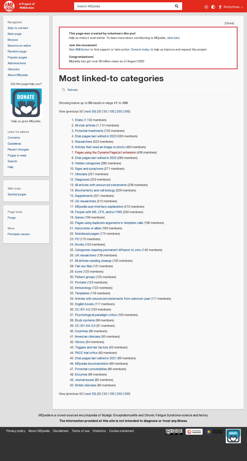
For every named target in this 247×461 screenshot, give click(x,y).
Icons (78, 271)
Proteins (80, 282)
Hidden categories (87, 163)
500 (126, 111)
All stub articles (85, 125)
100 (111, 111)
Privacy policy (15, 431)
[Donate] (26, 101)
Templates (82, 293)
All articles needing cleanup (93, 261)
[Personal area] (231, 6)
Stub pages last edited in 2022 (96, 158)
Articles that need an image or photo (100, 147)
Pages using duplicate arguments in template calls (109, 223)
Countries (81, 331)
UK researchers (85, 255)
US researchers (85, 201)
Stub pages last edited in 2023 (96, 136)
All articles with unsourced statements (101, 185)
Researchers (83, 141)
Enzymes (81, 374)
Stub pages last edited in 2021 (96, 358)
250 (119, 111)
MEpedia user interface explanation (99, 206)
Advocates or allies (88, 228)
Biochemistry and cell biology (95, 190)
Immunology (83, 288)
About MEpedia (39, 431)
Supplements (84, 196)
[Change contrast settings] (213, 7)
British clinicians (85, 385)
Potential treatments (89, 131)
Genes (79, 217)
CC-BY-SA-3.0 (85, 326)
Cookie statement (121, 431)
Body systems (85, 320)
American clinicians (88, 336)
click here (173, 38)
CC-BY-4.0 (82, 309)
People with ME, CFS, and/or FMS (98, 212)
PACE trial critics (86, 353)
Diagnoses (82, 179)
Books (79, 244)
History (80, 342)
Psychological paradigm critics (96, 315)
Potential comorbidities (91, 369)
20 (99, 111)
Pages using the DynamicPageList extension (105, 152)
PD (77, 239)
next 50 (90, 111)
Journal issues (84, 380)
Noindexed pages (87, 233)
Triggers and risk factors (91, 347)
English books (84, 304)
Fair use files (83, 266)
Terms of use (81, 431)
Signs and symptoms (89, 168)
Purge (11, 218)
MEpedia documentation (92, 363)
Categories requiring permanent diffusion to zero (108, 250)
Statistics (99, 431)
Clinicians (81, 174)
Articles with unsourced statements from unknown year (112, 298)
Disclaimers (61, 431)
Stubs (79, 120)
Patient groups (85, 277)
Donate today (140, 49)
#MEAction (82, 49)
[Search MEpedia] (128, 6)
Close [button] (229, 23)
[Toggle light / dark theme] (206, 7)
